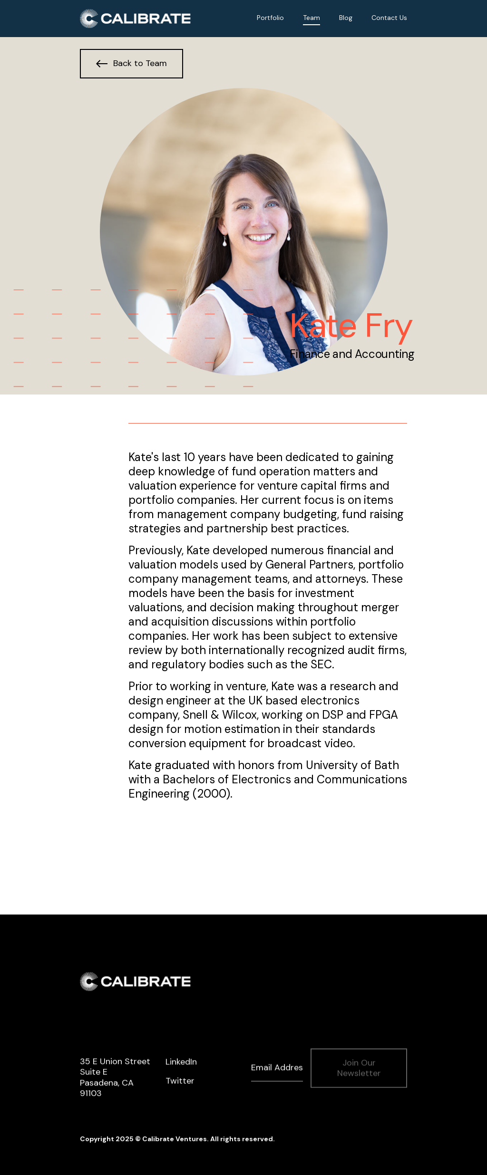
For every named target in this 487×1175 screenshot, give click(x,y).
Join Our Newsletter (359, 1069)
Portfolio (270, 17)
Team (311, 17)
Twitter (180, 1082)
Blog (345, 17)
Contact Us (389, 17)
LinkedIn (181, 1062)
